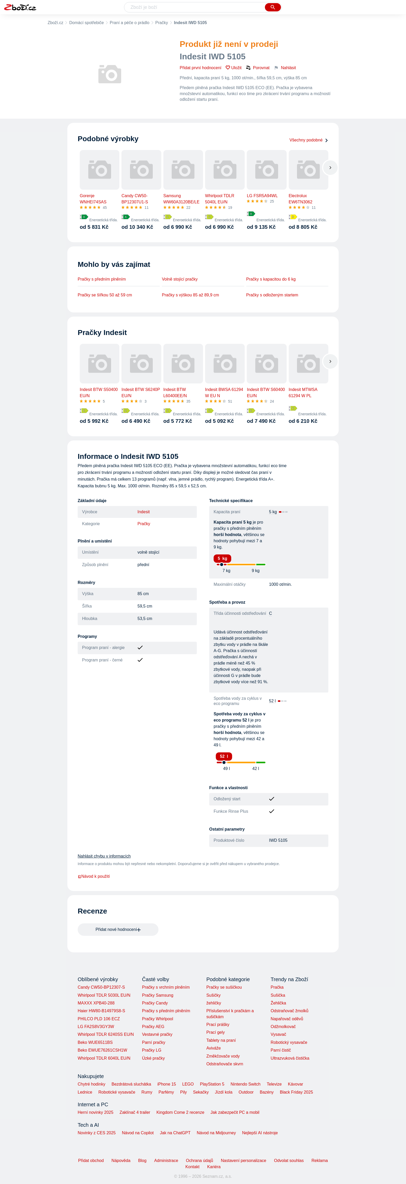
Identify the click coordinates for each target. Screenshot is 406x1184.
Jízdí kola (224, 1092)
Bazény (266, 1092)
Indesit (143, 512)
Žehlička (278, 1003)
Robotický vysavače (289, 1042)
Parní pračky (153, 1042)
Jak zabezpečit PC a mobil (235, 1112)
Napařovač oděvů (287, 1019)
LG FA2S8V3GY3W (96, 1026)
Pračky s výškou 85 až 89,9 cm (190, 295)
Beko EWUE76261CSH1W (102, 1050)
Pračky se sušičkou (224, 987)
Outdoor (246, 1092)
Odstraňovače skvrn (224, 1064)
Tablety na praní (221, 1040)
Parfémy (166, 1092)
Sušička (278, 995)
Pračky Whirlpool (157, 1019)
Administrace (166, 1160)
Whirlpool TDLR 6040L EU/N (104, 1058)
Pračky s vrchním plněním (166, 987)
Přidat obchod (91, 1160)
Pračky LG (151, 1050)
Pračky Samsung (157, 995)
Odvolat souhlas (289, 1160)
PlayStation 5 (212, 1084)
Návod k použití (94, 876)
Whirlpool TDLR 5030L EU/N (104, 995)
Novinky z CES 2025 (97, 1133)
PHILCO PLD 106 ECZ (99, 1019)
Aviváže (213, 1048)
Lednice (85, 1092)
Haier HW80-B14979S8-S (101, 1011)
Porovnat (258, 67)
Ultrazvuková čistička (290, 1058)
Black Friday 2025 (296, 1092)
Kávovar (295, 1084)
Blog (142, 1160)
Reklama (319, 1160)
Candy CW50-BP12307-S (101, 987)
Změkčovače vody (223, 1056)
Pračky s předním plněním (102, 279)
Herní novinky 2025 (95, 1112)
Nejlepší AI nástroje (260, 1133)
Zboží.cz (55, 22)
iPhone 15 (166, 1084)
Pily (183, 1092)
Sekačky (200, 1092)
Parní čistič (281, 1050)
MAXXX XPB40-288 (96, 1003)
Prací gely (215, 1032)
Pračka (277, 987)
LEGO (188, 1084)
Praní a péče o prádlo (129, 22)
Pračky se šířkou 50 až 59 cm (105, 295)
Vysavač (278, 1034)
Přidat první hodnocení (200, 68)
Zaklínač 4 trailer (135, 1112)
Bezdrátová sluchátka (131, 1084)
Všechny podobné (308, 140)
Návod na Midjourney (216, 1133)
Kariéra (214, 1167)
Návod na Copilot (138, 1133)
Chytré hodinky (91, 1084)
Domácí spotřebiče (86, 22)
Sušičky (213, 995)
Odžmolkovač (283, 1026)
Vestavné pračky (157, 1034)
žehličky (213, 1003)
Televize (274, 1084)
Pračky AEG (153, 1026)
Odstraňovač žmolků (289, 1011)
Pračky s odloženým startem (272, 295)
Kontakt (192, 1167)
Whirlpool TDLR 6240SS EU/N (106, 1034)
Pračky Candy (155, 1003)
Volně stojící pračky (180, 279)
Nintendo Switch (246, 1084)
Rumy (146, 1092)
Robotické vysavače (116, 1092)
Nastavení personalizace (243, 1160)
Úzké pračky (153, 1058)
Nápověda (121, 1160)
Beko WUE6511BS (95, 1042)
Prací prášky (217, 1024)
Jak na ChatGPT (175, 1133)
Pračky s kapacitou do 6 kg (271, 279)
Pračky (161, 22)
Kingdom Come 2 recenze (180, 1112)
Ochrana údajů (199, 1160)
